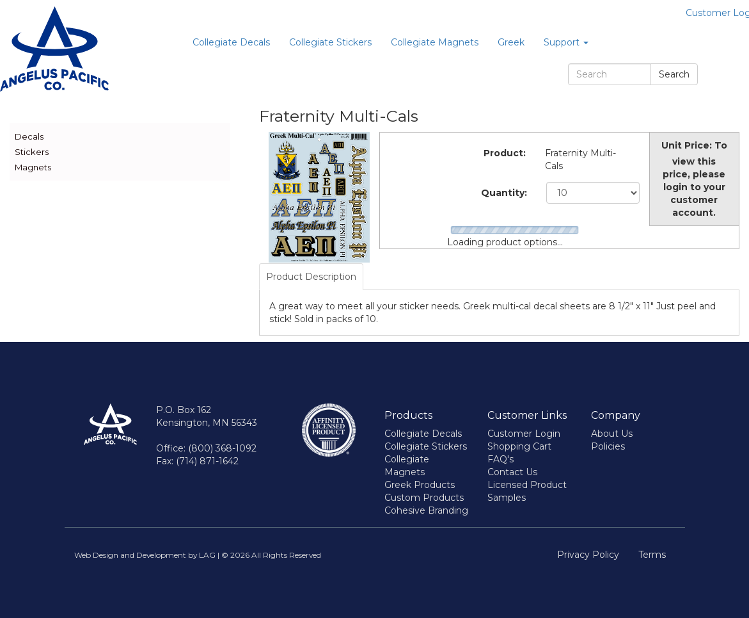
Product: (505, 153)
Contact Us (512, 472)
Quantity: (504, 193)
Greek (511, 42)
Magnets (33, 167)
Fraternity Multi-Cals (580, 159)
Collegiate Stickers (330, 42)
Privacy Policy (588, 554)
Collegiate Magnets (434, 42)
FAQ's (500, 459)
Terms (652, 554)
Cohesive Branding (426, 510)
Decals (29, 136)
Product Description (311, 276)
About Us (612, 433)
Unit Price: (686, 145)
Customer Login (523, 433)
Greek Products (419, 485)
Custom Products (424, 497)
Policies (608, 446)
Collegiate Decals (231, 42)
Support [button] (566, 42)
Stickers (32, 152)
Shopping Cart (519, 446)
